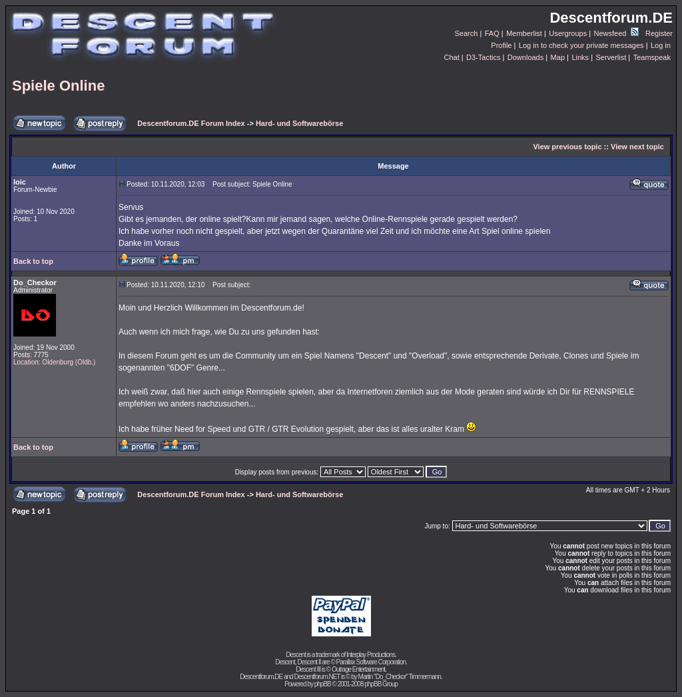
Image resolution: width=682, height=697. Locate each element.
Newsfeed (616, 33)
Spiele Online (58, 85)
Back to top (33, 261)
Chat (451, 57)
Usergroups (568, 33)
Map (558, 57)
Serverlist (610, 57)
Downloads (525, 57)
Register (659, 33)
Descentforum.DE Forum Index (190, 123)
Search (466, 33)
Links (580, 57)
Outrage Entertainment (358, 669)
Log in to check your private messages (581, 45)
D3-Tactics (483, 57)
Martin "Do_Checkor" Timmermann (399, 676)
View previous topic (567, 147)
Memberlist (524, 33)
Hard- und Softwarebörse (299, 123)
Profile (501, 45)
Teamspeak (652, 57)
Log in (661, 45)
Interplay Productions (370, 654)
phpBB (322, 684)
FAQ (492, 33)
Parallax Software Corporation (371, 662)
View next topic (637, 147)
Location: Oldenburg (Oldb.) (54, 362)
